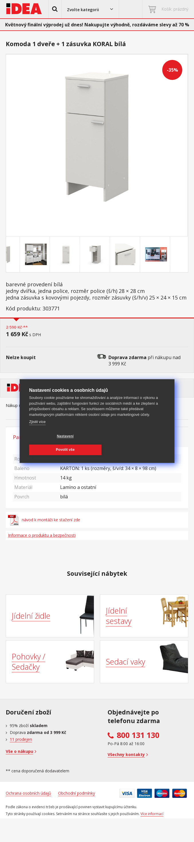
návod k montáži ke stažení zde (44, 520)
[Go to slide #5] (142, 254)
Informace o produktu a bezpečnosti (42, 535)
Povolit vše (114, 442)
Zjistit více (37, 427)
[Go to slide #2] (52, 254)
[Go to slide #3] (82, 254)
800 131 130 (138, 735)
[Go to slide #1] (21, 254)
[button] (55, 9)
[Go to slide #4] (112, 254)
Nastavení (56, 442)
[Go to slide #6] (172, 254)
